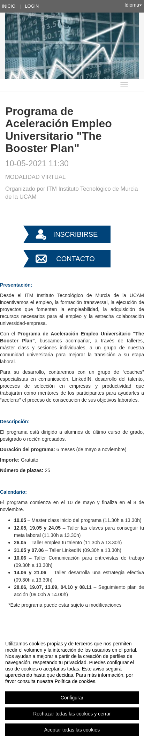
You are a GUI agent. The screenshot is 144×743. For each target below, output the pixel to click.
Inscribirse (75, 234)
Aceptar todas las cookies (72, 730)
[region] (72, 686)
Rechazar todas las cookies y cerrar (72, 714)
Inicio (8, 6)
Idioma (133, 5)
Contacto (75, 259)
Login (32, 6)
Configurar (72, 697)
